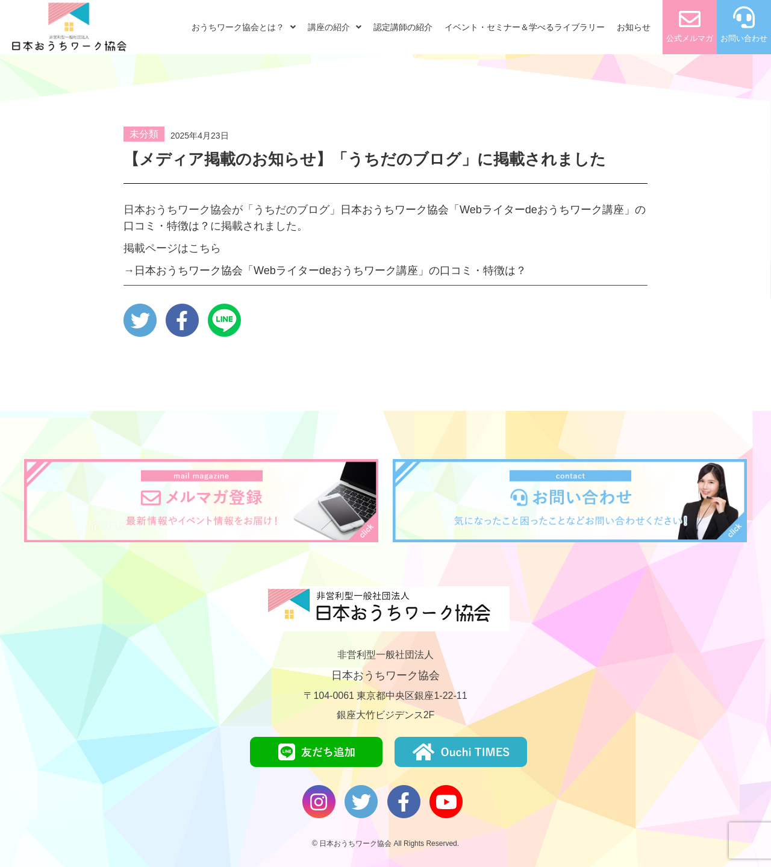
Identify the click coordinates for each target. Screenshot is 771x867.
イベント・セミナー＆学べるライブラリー (525, 27)
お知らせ (634, 27)
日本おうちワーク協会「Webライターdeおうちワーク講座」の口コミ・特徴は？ (330, 270)
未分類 (144, 134)
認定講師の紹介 (402, 27)
